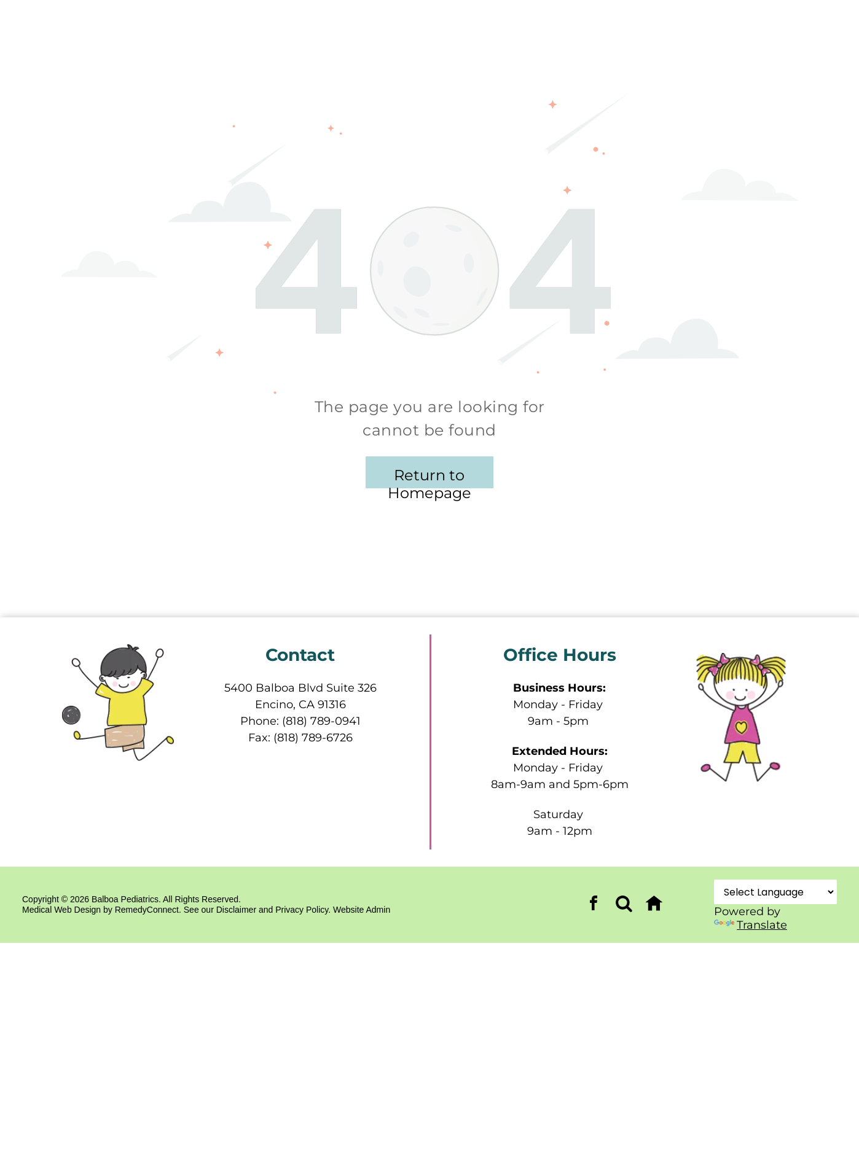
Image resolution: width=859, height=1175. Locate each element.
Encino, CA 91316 (300, 704)
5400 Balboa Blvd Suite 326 (300, 688)
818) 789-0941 (323, 721)
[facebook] (593, 905)
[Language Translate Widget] (775, 892)
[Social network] (623, 905)
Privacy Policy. (303, 910)
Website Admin (361, 910)
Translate (750, 925)
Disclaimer (236, 910)
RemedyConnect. (148, 910)
